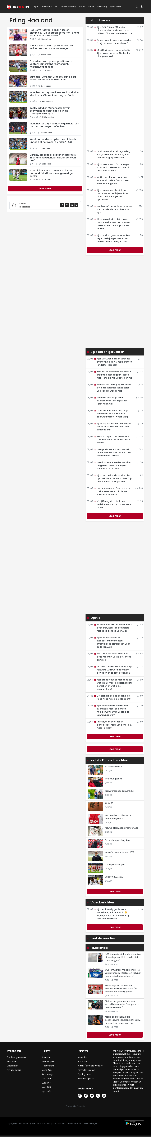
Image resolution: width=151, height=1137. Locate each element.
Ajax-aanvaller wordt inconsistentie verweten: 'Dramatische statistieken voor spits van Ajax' (112, 642)
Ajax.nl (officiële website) (91, 1065)
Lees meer (115, 250)
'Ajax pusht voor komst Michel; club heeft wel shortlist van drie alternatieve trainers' (112, 452)
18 (140, 384)
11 (140, 423)
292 (139, 449)
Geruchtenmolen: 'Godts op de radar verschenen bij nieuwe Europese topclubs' (112, 491)
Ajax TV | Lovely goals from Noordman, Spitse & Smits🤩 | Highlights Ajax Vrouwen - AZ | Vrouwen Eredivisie (111, 914)
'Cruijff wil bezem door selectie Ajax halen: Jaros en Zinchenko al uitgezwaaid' (112, 53)
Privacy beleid (14, 1070)
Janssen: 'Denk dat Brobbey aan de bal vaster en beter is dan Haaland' (53, 78)
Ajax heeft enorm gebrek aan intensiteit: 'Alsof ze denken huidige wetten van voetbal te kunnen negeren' (111, 710)
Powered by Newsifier (75, 1106)
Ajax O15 (46, 1091)
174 (139, 206)
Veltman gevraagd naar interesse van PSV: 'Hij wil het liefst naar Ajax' (110, 400)
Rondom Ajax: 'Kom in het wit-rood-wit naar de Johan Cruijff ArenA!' (112, 439)
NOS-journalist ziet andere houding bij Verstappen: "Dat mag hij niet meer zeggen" (123, 957)
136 (139, 397)
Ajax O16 (46, 1087)
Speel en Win (116, 6)
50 (140, 721)
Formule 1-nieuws (87, 1070)
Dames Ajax (48, 1074)
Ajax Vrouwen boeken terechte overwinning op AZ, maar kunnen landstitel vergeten (113, 361)
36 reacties (46, 54)
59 (140, 695)
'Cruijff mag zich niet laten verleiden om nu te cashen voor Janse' (112, 504)
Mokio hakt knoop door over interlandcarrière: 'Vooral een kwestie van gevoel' (111, 180)
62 (140, 475)
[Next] (45, 188)
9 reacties (46, 164)
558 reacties (48, 117)
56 (140, 235)
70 (140, 705)
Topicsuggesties (113, 778)
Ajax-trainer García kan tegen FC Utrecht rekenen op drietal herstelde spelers (111, 167)
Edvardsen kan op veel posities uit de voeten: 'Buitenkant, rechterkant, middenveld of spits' (52, 63)
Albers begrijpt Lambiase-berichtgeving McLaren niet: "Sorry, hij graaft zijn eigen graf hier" (123, 1019)
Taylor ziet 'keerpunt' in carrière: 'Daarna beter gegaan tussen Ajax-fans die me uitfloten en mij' (113, 374)
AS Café (109, 803)
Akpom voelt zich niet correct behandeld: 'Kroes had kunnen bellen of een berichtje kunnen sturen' (112, 224)
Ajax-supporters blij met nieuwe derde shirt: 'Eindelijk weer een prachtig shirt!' (112, 426)
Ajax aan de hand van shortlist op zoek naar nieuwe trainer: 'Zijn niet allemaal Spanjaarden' (113, 478)
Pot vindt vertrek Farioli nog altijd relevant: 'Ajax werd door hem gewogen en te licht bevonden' (113, 669)
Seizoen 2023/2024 (115, 876)
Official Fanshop (66, 6)
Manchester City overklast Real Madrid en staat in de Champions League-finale (54, 94)
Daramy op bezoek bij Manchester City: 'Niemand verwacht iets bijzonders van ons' (53, 157)
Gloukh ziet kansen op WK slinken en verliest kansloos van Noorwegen (51, 47)
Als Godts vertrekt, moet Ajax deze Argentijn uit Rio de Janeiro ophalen (112, 656)
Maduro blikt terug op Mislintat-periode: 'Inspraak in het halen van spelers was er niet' (112, 387)
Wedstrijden (48, 1061)
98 (140, 164)
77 (140, 666)
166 (139, 190)
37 (140, 27)
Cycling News (84, 1074)
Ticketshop (101, 6)
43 (140, 624)
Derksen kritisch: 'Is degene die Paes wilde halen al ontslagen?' (112, 697)
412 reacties (46, 133)
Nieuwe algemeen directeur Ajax (121, 827)
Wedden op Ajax (86, 1078)
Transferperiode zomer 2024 (119, 790)
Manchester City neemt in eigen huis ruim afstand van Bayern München (54, 125)
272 (139, 50)
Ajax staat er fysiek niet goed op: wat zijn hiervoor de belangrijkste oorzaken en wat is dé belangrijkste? (113, 684)
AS (56, 6)
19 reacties (46, 39)
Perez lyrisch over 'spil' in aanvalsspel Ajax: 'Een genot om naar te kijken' (113, 724)
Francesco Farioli (113, 766)
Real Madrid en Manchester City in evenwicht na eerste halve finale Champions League (50, 110)
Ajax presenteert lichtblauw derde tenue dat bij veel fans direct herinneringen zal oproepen (111, 195)
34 (140, 40)
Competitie (45, 6)
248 (139, 488)
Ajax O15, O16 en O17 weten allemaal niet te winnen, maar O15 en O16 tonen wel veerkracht (113, 30)
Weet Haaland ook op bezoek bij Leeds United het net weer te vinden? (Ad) (53, 141)
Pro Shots (82, 1061)
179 (139, 219)
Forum (82, 6)
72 (140, 637)
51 (140, 177)
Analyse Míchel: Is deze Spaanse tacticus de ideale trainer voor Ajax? (113, 209)
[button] (137, 6)
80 (140, 679)
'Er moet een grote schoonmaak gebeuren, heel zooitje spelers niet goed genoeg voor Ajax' (113, 627)
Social (90, 6)
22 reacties (47, 70)
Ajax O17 (46, 1082)
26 (140, 462)
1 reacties (45, 148)
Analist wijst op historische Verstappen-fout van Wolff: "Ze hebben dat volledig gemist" (121, 988)
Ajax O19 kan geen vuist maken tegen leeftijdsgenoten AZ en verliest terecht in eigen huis (112, 238)
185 (139, 653)
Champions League (115, 864)
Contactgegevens (16, 1057)
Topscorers (48, 1065)
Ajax (36, 6)
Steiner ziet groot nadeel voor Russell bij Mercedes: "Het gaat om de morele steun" (122, 1004)
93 (140, 501)
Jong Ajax (47, 1070)
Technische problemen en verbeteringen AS (118, 817)
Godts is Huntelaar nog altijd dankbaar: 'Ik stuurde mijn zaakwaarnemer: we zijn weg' (111, 413)
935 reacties (47, 101)
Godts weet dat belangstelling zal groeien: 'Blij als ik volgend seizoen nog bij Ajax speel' (112, 154)
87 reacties (46, 86)
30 (140, 151)
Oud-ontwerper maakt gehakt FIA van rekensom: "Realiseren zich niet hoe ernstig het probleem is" (123, 973)
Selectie (46, 1057)
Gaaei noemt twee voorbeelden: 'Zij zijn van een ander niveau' (113, 42)
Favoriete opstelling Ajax (117, 840)
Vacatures (12, 1061)
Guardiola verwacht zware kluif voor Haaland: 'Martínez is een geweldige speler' (51, 173)
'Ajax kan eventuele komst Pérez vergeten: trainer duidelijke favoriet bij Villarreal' (112, 465)
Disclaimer (12, 1065)
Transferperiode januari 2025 (119, 852)
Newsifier (82, 1057)
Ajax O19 (46, 1078)
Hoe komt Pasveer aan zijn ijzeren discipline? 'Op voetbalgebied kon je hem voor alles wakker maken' (54, 32)
